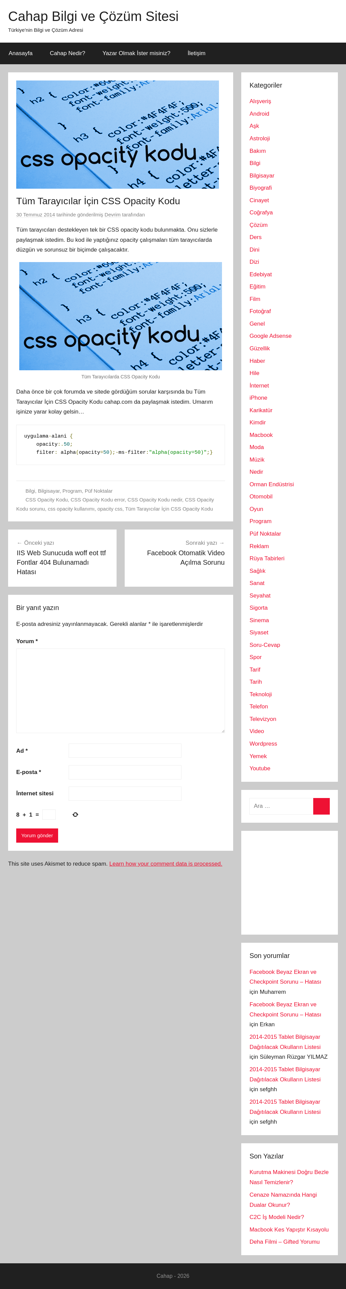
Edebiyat (260, 274)
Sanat (256, 583)
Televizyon (262, 719)
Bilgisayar (48, 491)
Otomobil (260, 496)
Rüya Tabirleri (267, 558)
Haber (257, 361)
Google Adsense (270, 336)
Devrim (113, 214)
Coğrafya (261, 212)
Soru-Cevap (264, 645)
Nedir (256, 472)
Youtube (259, 768)
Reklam (259, 546)
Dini (254, 250)
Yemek (258, 756)
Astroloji (259, 138)
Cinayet (259, 200)
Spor (255, 657)
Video (256, 731)
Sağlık (257, 571)
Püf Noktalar (99, 491)
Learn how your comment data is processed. (166, 864)
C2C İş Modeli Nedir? (276, 1217)
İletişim (196, 53)
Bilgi (30, 491)
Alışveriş (260, 101)
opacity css (109, 509)
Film (254, 299)
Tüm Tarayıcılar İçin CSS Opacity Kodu (169, 509)
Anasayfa (21, 53)
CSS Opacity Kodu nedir (154, 499)
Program (72, 491)
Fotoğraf (260, 311)
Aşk (254, 126)
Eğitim (257, 286)
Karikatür (260, 410)
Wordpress (263, 744)
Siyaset (258, 632)
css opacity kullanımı (71, 509)
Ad (22, 751)
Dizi (254, 262)
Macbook (261, 435)
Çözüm (258, 225)
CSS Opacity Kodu (47, 499)
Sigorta (258, 608)
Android (259, 114)
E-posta (28, 772)
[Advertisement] (297, 881)
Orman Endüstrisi (271, 484)
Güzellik (259, 348)
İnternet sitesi (35, 793)
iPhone (258, 398)
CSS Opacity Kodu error (98, 499)
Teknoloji (260, 694)
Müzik (256, 459)
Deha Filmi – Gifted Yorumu (284, 1242)
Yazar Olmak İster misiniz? (136, 53)
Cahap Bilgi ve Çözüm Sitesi (93, 16)
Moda (256, 447)
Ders (255, 237)
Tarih (255, 682)
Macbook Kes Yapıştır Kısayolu (289, 1229)
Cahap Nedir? (67, 53)
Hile (254, 373)
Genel (257, 324)
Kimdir (257, 422)
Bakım (257, 151)
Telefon (258, 706)
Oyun (256, 509)
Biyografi (260, 188)
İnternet (259, 385)
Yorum (27, 641)
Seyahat (259, 595)
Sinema (259, 620)
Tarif (254, 669)
